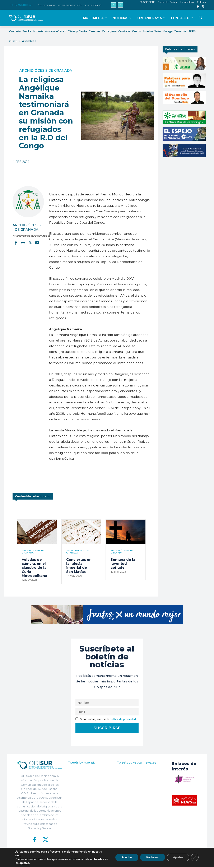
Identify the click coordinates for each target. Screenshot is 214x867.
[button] (201, 18)
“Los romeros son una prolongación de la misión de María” (69, 5)
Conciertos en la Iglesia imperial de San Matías (79, 566)
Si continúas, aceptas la (105, 719)
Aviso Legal (146, 860)
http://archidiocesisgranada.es (27, 235)
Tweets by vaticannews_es (136, 762)
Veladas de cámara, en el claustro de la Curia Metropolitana (34, 568)
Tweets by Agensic (82, 762)
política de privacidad (123, 719)
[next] (120, 5)
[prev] (113, 5)
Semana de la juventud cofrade (123, 564)
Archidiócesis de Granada (45, 70)
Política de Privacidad (125, 860)
